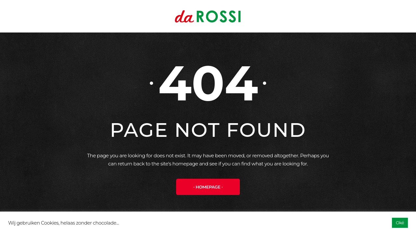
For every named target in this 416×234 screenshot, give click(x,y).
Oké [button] (400, 222)
